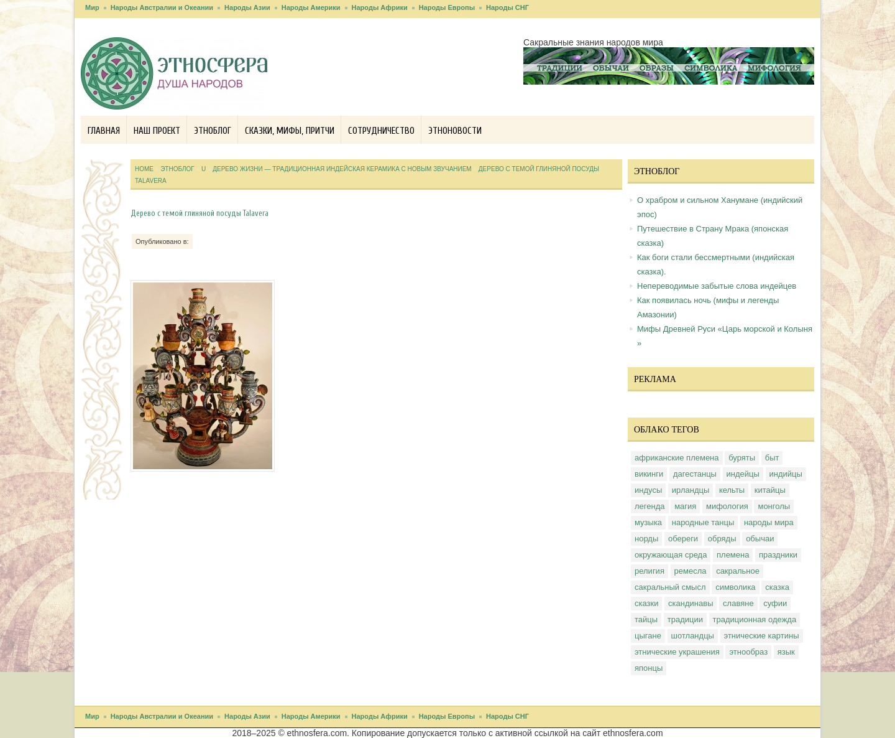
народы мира (769, 522)
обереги (683, 538)
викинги (649, 474)
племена (733, 554)
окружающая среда (671, 554)
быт (772, 457)
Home (144, 169)
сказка (777, 587)
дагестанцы (695, 474)
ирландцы (690, 490)
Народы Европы (447, 7)
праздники (778, 554)
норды (646, 538)
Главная (104, 131)
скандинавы (690, 603)
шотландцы (692, 635)
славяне (738, 603)
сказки (646, 603)
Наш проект (157, 131)
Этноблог (212, 131)
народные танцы (703, 522)
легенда (650, 506)
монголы (774, 506)
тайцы (646, 619)
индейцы (743, 474)
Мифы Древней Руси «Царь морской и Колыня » (724, 336)
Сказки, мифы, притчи (289, 131)
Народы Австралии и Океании (162, 7)
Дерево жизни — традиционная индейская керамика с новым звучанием (342, 169)
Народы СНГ (507, 7)
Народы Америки (311, 7)
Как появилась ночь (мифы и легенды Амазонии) (708, 307)
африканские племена (677, 457)
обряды (722, 538)
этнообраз (748, 651)
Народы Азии (247, 7)
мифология (727, 506)
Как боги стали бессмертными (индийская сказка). (715, 264)
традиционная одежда (755, 619)
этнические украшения (677, 651)
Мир (92, 7)
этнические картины (761, 635)
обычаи (760, 538)
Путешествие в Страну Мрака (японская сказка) (712, 236)
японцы (649, 668)
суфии (775, 603)
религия (649, 571)
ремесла (690, 571)
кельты (732, 490)
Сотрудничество (381, 131)
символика (735, 587)
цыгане (648, 635)
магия (685, 506)
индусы (648, 490)
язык (786, 651)
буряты (741, 457)
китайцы (770, 490)
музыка (648, 522)
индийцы (785, 474)
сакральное (738, 571)
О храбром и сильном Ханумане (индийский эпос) (719, 207)
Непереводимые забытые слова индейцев (716, 286)
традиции (685, 619)
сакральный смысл (670, 587)
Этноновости (455, 131)
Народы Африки (380, 7)
